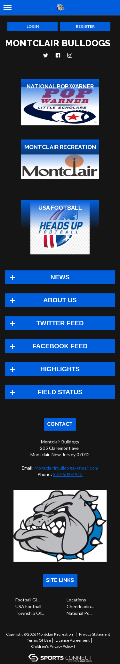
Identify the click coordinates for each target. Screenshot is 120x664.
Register (85, 26)
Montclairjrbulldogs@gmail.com (66, 468)
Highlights (60, 369)
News (60, 277)
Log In (84, 646)
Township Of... (29, 613)
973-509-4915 (68, 474)
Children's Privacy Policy (52, 646)
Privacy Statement (94, 634)
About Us (59, 300)
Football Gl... (27, 599)
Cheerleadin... (80, 606)
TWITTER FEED (60, 323)
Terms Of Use (39, 640)
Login (33, 26)
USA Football (28, 606)
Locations (76, 599)
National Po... (79, 613)
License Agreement (73, 640)
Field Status (59, 392)
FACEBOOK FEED (59, 346)
